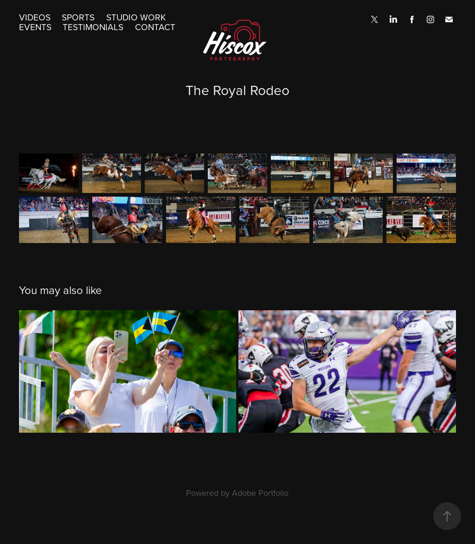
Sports (78, 17)
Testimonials (93, 26)
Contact (155, 26)
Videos (35, 17)
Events (35, 26)
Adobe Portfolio (260, 493)
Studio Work (136, 17)
